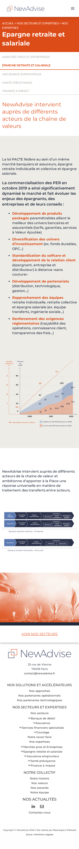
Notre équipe (39, 792)
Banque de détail (40, 718)
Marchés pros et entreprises (26, 57)
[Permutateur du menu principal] (73, 8)
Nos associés (40, 787)
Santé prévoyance (17, 83)
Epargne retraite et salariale (40, 751)
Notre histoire (39, 778)
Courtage (40, 732)
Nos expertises (39, 741)
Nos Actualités (39, 799)
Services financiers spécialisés (40, 727)
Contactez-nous (40, 812)
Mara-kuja (58, 830)
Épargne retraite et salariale (26, 65)
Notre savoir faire (40, 737)
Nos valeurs (39, 783)
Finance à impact (15, 91)
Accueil (8, 23)
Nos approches (39, 691)
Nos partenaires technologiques (39, 700)
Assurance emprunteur (21, 74)
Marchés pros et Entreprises (40, 747)
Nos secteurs (40, 713)
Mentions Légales (43, 834)
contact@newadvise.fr (39, 673)
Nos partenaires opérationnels (39, 695)
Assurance (40, 723)
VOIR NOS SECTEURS (39, 634)
